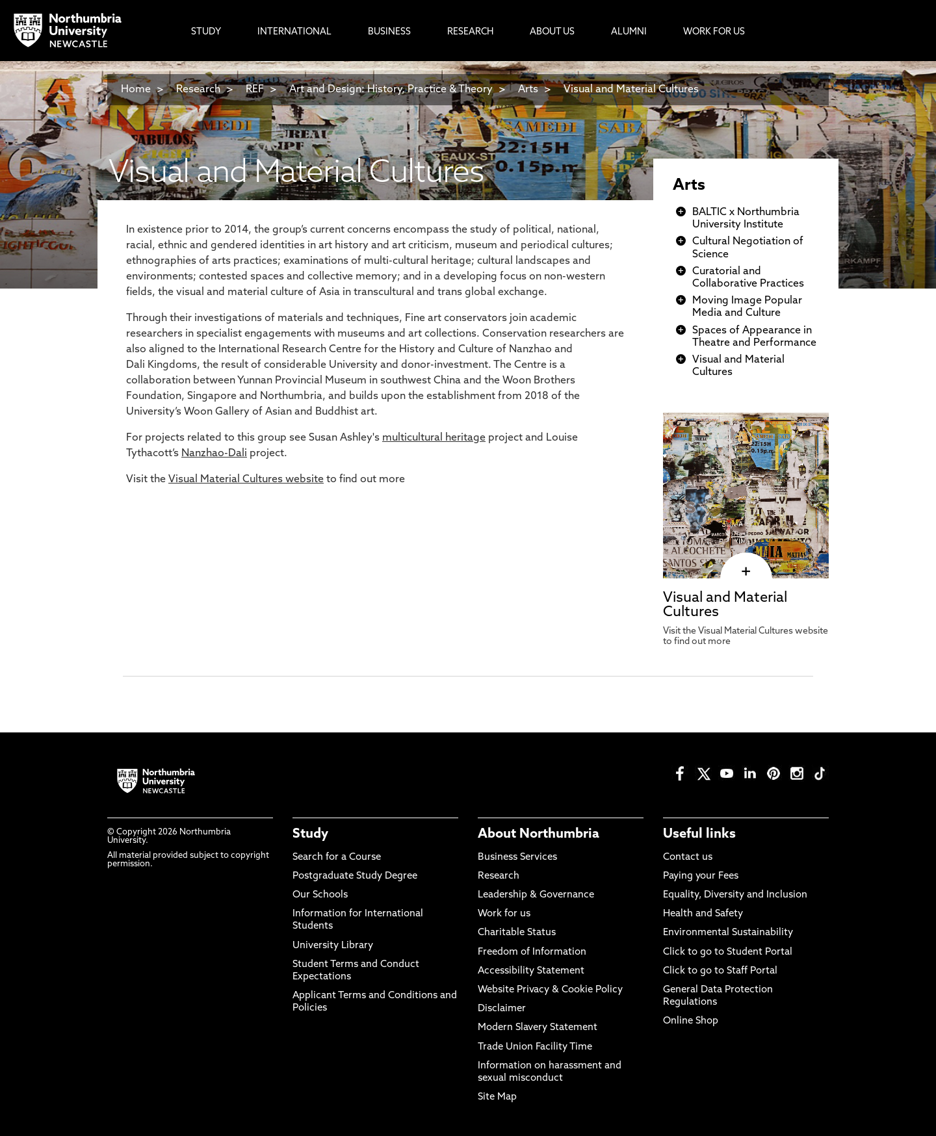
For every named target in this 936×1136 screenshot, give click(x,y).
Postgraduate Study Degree (354, 876)
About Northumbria (538, 834)
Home (136, 89)
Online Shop (690, 1021)
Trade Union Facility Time (535, 1047)
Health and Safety (703, 914)
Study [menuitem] (206, 32)
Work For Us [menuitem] (714, 32)
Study (310, 834)
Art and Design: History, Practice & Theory (391, 89)
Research (198, 89)
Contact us (687, 857)
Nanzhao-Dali (214, 453)
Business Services (517, 857)
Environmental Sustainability (728, 933)
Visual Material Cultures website (246, 479)
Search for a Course (336, 857)
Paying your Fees (700, 876)
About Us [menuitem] (552, 32)
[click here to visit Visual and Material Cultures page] (746, 572)
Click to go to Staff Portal (720, 971)
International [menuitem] (294, 32)
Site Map (497, 1097)
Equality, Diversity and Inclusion (735, 895)
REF (255, 89)
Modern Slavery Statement (537, 1028)
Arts (528, 89)
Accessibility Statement (531, 971)
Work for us (504, 914)
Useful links (699, 834)
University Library (332, 946)
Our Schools (320, 895)
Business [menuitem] (389, 32)
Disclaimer (502, 1009)
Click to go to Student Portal (727, 952)
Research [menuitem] (470, 32)
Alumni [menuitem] (629, 32)
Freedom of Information (532, 952)
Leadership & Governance (536, 895)
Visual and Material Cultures (631, 89)
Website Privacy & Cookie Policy (550, 990)
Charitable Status (517, 933)
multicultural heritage (434, 438)
